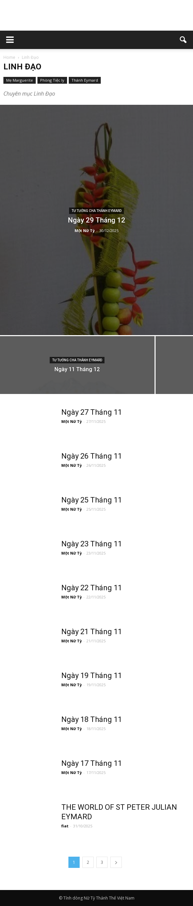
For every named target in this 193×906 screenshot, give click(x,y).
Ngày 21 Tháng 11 (91, 631)
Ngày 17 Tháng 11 (91, 763)
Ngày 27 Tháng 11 (91, 412)
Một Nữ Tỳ (85, 230)
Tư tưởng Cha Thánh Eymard (96, 211)
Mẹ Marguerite (19, 80)
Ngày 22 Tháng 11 (91, 587)
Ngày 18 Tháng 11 (91, 719)
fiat (64, 825)
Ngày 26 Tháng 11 (91, 456)
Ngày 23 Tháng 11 (91, 544)
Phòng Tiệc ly (52, 80)
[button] (183, 40)
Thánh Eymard (84, 80)
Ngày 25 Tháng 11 (91, 500)
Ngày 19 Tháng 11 (91, 675)
